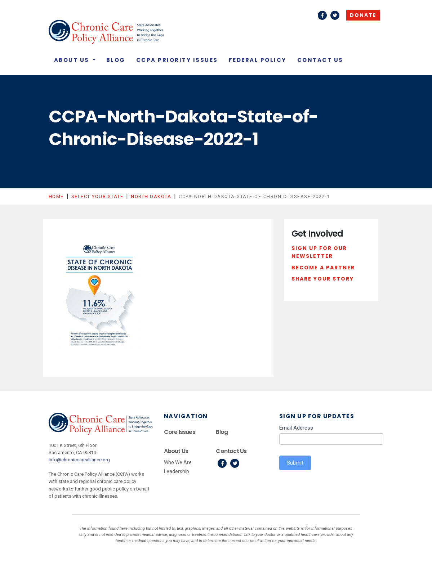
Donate (363, 15)
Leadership (176, 471)
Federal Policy (257, 60)
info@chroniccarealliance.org (79, 459)
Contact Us (320, 60)
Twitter (334, 15)
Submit (295, 463)
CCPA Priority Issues (177, 60)
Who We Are (178, 462)
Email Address (296, 428)
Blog (115, 60)
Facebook (322, 15)
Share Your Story (322, 278)
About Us (73, 60)
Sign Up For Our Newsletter (319, 252)
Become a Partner (323, 267)
